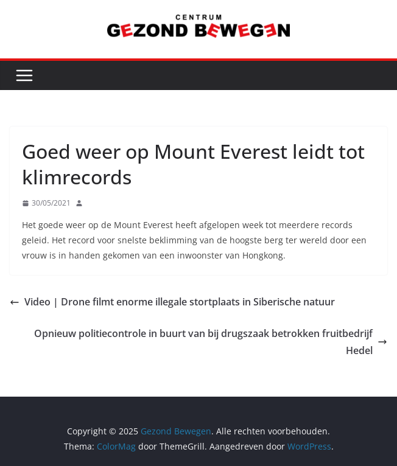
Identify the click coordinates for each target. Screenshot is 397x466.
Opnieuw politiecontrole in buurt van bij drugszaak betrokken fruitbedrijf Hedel (210, 342)
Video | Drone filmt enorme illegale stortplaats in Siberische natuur (172, 301)
